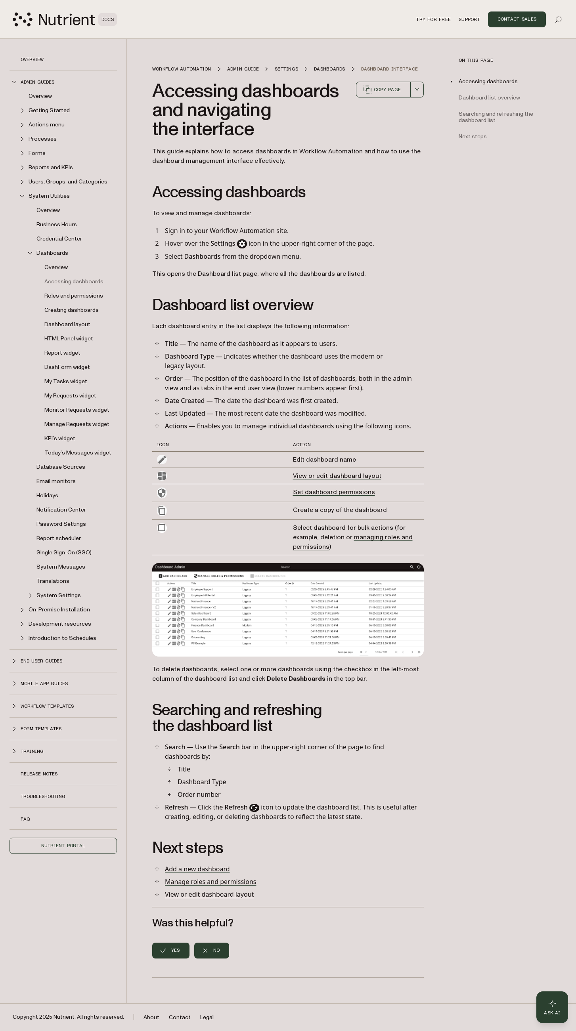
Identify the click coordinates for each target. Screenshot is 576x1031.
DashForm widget (67, 367)
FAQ (25, 819)
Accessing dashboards (73, 281)
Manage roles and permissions (210, 881)
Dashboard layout (67, 324)
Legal (207, 1017)
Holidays (47, 495)
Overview (32, 59)
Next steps (473, 136)
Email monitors (56, 481)
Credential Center (59, 238)
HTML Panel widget (68, 338)
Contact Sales (517, 19)
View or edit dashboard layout (337, 476)
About (151, 1017)
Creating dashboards (71, 310)
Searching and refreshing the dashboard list (496, 117)
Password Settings (61, 524)
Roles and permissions (73, 296)
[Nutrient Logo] (65, 19)
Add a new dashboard (197, 869)
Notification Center (61, 510)
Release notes (39, 773)
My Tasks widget (65, 381)
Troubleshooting (43, 796)
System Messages (60, 567)
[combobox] (417, 89)
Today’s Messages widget (77, 452)
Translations (52, 581)
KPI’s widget (59, 438)
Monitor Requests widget (76, 410)
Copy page (382, 89)
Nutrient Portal (63, 845)
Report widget (62, 353)
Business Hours (56, 224)
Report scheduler (58, 538)
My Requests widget (70, 395)
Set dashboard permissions (334, 492)
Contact (180, 1017)
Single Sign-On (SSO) (64, 552)
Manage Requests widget (76, 424)
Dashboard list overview (489, 97)
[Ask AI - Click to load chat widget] (552, 1007)
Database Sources (60, 467)
